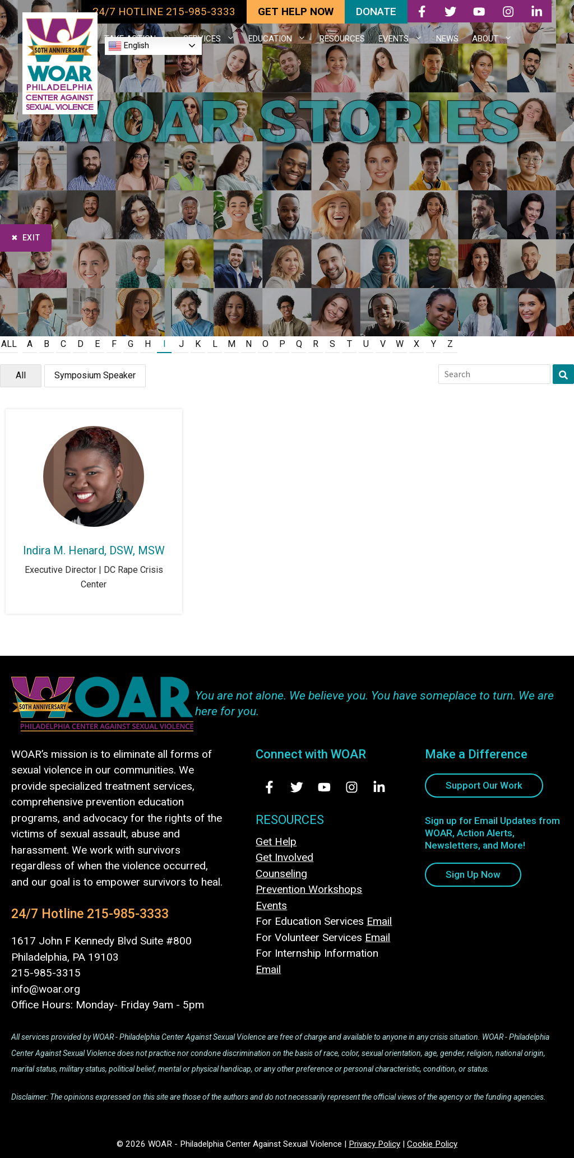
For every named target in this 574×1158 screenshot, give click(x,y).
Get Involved (284, 857)
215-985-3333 (128, 913)
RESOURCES (342, 39)
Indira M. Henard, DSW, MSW (94, 550)
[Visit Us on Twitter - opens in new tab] (297, 787)
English (128, 46)
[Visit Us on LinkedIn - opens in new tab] (379, 787)
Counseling (281, 873)
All (9, 344)
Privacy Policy (374, 1144)
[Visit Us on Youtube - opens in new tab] (324, 787)
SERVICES (212, 38)
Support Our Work (484, 785)
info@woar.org (45, 989)
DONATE (376, 11)
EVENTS (403, 38)
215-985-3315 (46, 972)
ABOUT (495, 38)
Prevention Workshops (309, 889)
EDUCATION (280, 38)
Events (271, 905)
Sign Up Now (473, 874)
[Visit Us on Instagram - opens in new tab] (351, 787)
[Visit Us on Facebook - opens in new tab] (269, 787)
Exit (31, 237)
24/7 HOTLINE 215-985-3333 (163, 11)
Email (379, 921)
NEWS (447, 39)
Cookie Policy (432, 1144)
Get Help (276, 841)
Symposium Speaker (95, 375)
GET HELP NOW (296, 11)
